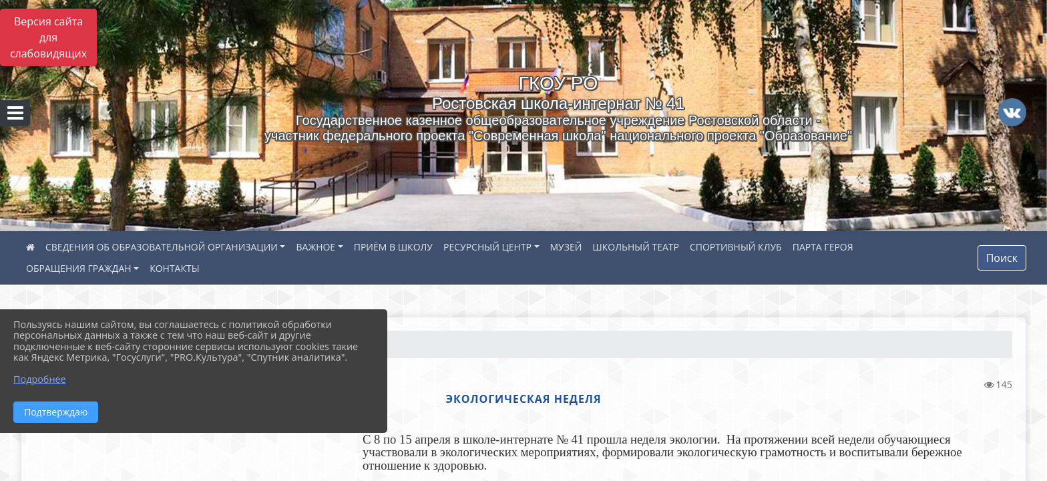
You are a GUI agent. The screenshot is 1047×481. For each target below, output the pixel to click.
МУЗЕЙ (566, 246)
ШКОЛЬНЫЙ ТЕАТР (635, 246)
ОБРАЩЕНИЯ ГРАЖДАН (79, 268)
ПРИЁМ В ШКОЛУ (393, 246)
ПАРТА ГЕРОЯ (823, 246)
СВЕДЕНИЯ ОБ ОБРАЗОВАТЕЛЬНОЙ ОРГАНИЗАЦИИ (161, 246)
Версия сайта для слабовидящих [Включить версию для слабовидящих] (48, 37)
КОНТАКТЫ (174, 268)
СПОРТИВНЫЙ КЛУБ (736, 246)
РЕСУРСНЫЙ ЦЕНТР (487, 246)
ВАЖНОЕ (315, 246)
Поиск (1002, 258)
